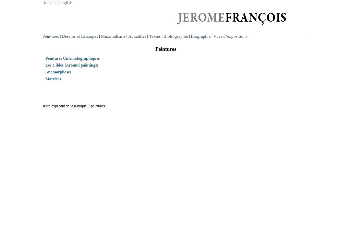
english (66, 2)
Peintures (51, 36)
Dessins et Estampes (80, 36)
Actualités (137, 36)
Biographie (200, 36)
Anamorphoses (62, 72)
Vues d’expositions (230, 36)
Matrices (56, 79)
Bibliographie (176, 36)
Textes (155, 36)
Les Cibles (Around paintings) (75, 65)
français (50, 2)
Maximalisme (113, 36)
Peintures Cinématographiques (76, 58)
